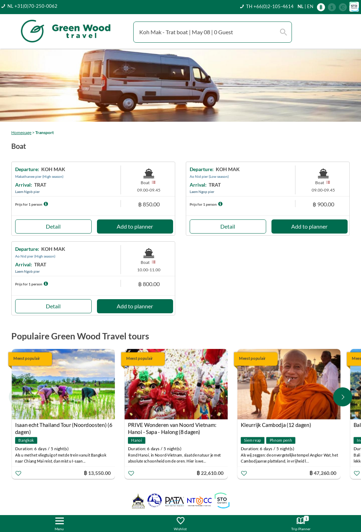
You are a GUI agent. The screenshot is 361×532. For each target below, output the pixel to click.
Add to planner (135, 226)
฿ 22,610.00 (210, 473)
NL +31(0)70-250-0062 (32, 6)
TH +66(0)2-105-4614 (270, 6)
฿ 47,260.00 (323, 473)
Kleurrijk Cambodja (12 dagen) (276, 425)
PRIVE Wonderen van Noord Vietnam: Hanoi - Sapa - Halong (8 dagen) (172, 426)
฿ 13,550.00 (97, 473)
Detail (53, 226)
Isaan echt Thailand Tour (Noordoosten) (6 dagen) (63, 426)
